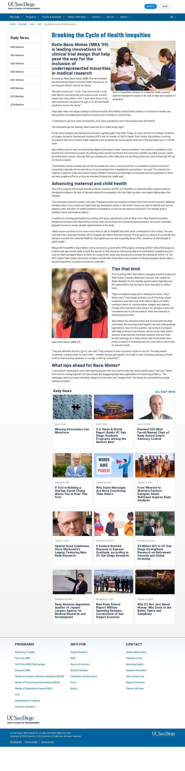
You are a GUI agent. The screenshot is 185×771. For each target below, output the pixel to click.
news (32, 24)
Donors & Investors (80, 664)
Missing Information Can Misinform (72, 431)
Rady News (19, 38)
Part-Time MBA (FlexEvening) (30, 664)
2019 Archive (17, 96)
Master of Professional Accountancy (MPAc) (37, 682)
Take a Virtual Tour (135, 676)
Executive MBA (22, 670)
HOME (12, 24)
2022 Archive (17, 71)
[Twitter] (58, 720)
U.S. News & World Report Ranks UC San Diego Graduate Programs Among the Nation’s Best (111, 436)
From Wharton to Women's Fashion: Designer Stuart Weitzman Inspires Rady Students (154, 494)
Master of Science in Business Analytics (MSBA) (39, 676)
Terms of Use (47, 742)
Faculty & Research (53, 17)
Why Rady (16, 17)
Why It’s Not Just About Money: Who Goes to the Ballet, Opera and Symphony (154, 609)
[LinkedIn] (83, 720)
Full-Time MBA (22, 658)
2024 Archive (17, 55)
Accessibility (16, 742)
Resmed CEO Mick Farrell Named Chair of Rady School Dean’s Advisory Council (153, 434)
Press (73, 682)
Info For (111, 17)
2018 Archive (17, 104)
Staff (72, 658)
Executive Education (25, 706)
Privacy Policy (31, 742)
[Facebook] (49, 720)
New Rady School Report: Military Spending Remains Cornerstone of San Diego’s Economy (110, 611)
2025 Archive (17, 47)
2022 (39, 24)
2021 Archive (17, 80)
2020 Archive (17, 88)
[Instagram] (75, 720)
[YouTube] (66, 720)
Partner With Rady (78, 17)
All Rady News (165, 391)
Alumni (125, 17)
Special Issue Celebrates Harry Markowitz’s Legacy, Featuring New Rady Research (72, 550)
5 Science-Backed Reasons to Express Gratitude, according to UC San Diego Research (112, 550)
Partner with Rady (135, 688)
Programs (32, 17)
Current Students (78, 652)
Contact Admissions (136, 652)
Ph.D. (17, 694)
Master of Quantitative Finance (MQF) (34, 688)
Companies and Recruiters (83, 676)
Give (165, 6)
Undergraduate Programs (27, 700)
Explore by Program (25, 652)
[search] (173, 17)
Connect (97, 17)
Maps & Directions (135, 682)
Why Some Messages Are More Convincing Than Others (111, 491)
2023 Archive (17, 63)
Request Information (136, 670)
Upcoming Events (135, 664)
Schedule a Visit (134, 658)
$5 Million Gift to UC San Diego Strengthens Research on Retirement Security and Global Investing (154, 552)
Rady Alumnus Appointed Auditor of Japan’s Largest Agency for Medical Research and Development (72, 611)
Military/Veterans (79, 670)
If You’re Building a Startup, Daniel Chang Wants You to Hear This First (71, 492)
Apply (151, 6)
